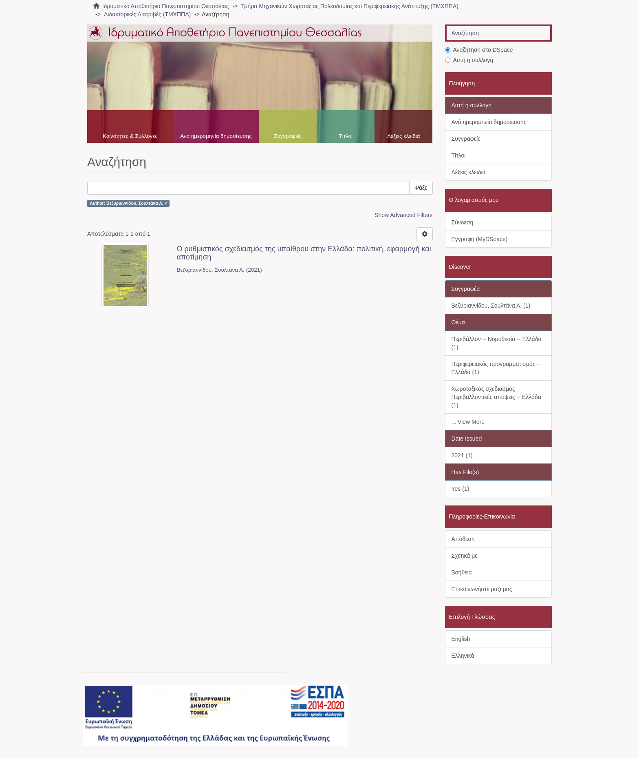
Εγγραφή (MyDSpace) (480, 239)
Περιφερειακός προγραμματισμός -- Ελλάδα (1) (496, 368)
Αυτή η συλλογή (469, 60)
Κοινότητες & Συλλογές (130, 136)
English (461, 639)
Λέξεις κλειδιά (403, 136)
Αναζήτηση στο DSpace (479, 50)
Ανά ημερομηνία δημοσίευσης (215, 136)
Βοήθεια (462, 572)
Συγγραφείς (288, 136)
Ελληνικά (463, 655)
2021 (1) (462, 455)
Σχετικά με (465, 555)
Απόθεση (463, 539)
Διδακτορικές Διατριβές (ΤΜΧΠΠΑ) (147, 14)
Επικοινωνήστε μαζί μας (482, 589)
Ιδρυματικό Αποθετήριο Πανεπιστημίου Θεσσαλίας (165, 6)
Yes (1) (460, 488)
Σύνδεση (463, 222)
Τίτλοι (346, 136)
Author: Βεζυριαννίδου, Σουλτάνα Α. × (128, 203)
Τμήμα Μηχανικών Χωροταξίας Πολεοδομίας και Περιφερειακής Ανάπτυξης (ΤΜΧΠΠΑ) (349, 6)
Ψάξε (420, 187)
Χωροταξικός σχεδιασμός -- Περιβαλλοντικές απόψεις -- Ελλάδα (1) (497, 397)
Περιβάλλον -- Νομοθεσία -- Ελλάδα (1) (497, 343)
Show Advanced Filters (403, 215)
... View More (468, 422)
